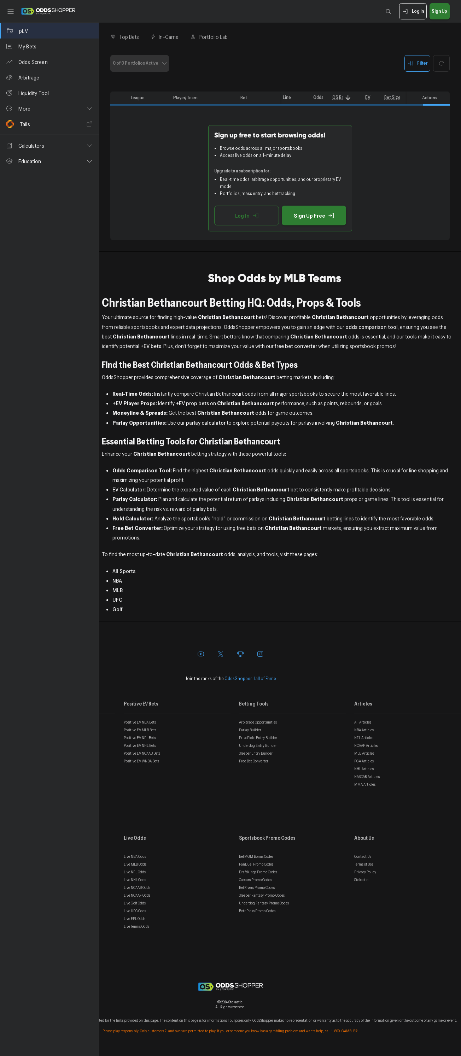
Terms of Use (363, 864)
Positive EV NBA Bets (140, 722)
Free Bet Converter (253, 761)
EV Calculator (128, 489)
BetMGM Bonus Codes (256, 856)
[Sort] (348, 97)
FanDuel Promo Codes (256, 864)
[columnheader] (119, 98)
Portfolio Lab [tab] (209, 36)
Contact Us (362, 856)
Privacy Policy (365, 871)
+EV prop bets (192, 403)
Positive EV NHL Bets (140, 745)
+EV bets (150, 345)
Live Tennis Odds (136, 926)
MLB (117, 590)
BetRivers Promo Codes (257, 887)
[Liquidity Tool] (49, 93)
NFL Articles (363, 737)
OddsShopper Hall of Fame (250, 678)
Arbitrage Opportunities (258, 722)
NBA (117, 580)
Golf (117, 609)
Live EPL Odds (134, 918)
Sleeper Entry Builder (256, 753)
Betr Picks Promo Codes (257, 910)
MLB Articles (364, 753)
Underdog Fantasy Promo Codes (264, 903)
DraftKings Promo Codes (258, 871)
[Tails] (49, 124)
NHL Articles (364, 768)
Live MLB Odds (135, 864)
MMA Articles (364, 784)
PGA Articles (364, 761)
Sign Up (440, 11)
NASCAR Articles (367, 776)
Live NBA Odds (135, 856)
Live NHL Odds (135, 879)
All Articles (362, 722)
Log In (412, 11)
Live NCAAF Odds (137, 895)
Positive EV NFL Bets (140, 737)
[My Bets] (49, 46)
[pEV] (49, 31)
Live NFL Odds (135, 871)
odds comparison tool (371, 326)
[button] (49, 108)
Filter (417, 63)
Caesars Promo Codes (255, 879)
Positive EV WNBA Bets (141, 761)
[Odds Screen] (49, 62)
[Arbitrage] (49, 77)
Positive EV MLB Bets (140, 729)
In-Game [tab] (164, 36)
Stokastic (361, 879)
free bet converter (296, 345)
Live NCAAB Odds (137, 887)
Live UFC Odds (135, 910)
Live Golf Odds (135, 903)
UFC (117, 599)
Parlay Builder (250, 729)
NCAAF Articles (366, 745)
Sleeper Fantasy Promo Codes (262, 895)
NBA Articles (364, 729)
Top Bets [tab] (124, 36)
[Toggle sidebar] (11, 11)
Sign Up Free (314, 215)
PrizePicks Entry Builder (258, 737)
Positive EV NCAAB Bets (142, 753)
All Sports (123, 570)
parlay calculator (206, 422)
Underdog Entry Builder (258, 745)
